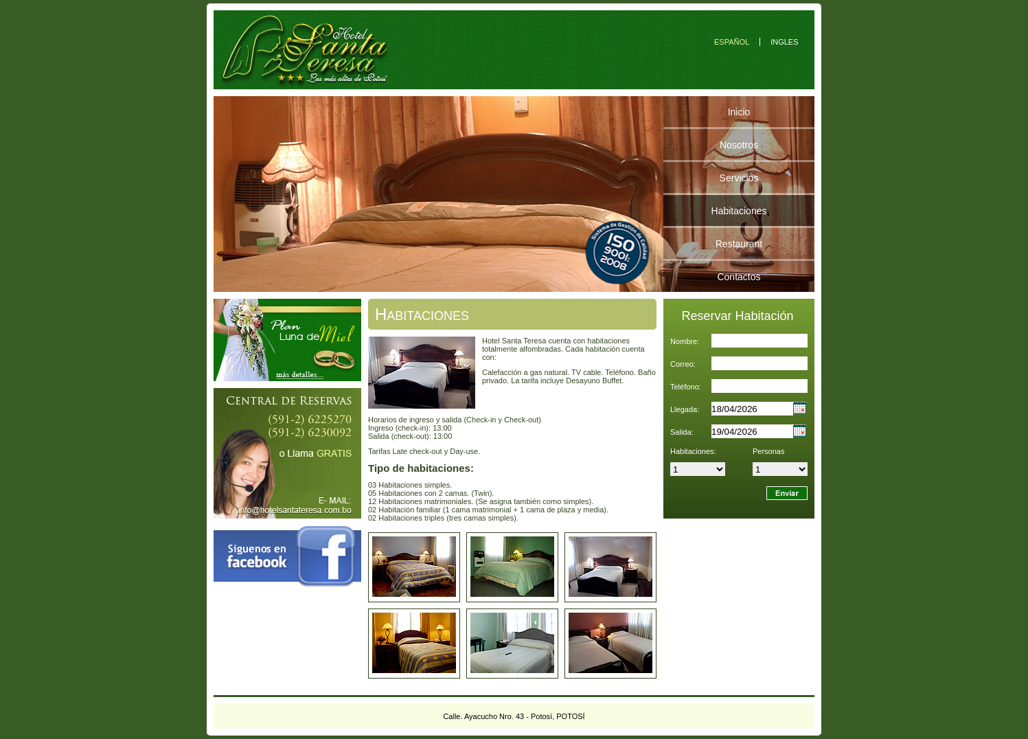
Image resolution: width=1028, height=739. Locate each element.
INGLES (784, 42)
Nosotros (739, 144)
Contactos (738, 276)
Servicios (739, 177)
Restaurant (739, 243)
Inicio (739, 111)
